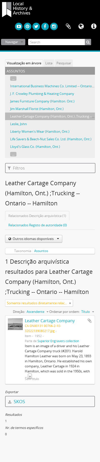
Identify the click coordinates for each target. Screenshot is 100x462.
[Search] (59, 42)
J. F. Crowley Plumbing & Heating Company (42, 93)
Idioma (81, 26)
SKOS (16, 401)
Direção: (19, 311)
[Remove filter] (70, 303)
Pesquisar (63, 63)
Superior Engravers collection (58, 341)
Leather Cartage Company (50, 320)
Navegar (11, 42)
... (13, 78)
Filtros (16, 168)
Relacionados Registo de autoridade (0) (37, 225)
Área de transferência (68, 26)
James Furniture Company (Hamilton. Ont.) (42, 101)
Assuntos (41, 251)
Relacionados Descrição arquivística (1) (37, 215)
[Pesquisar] (88, 42)
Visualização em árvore (24, 63)
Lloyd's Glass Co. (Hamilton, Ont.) (35, 146)
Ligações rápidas (93, 26)
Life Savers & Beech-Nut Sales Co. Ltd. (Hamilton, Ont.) (50, 139)
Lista (48, 63)
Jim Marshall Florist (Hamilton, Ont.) (37, 108)
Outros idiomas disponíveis (35, 238)
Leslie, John (18, 124)
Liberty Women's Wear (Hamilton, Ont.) (39, 131)
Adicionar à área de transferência (89, 320)
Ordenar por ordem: (64, 311)
